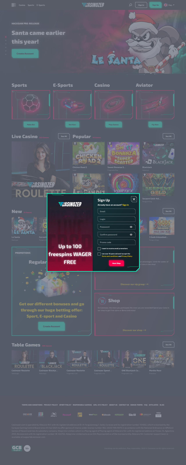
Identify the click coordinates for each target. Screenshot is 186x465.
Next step (116, 263)
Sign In (125, 205)
